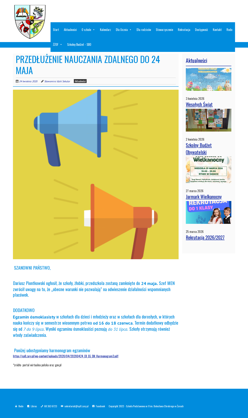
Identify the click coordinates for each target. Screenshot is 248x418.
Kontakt (217, 29)
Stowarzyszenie (164, 29)
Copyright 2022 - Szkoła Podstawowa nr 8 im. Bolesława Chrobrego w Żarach (146, 406)
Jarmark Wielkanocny (204, 196)
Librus (34, 406)
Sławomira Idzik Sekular (57, 81)
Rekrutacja (184, 29)
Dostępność (201, 29)
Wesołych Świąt (199, 104)
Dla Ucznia (124, 29)
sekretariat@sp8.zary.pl (76, 406)
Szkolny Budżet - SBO (79, 44)
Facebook (100, 406)
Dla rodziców (144, 29)
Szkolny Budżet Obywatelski (199, 148)
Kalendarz (105, 29)
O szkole (88, 29)
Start (56, 29)
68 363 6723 (50, 406)
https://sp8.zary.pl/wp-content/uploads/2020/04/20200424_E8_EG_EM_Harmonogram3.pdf (65, 356)
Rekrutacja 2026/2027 (205, 237)
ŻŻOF (57, 44)
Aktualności (70, 29)
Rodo (229, 29)
